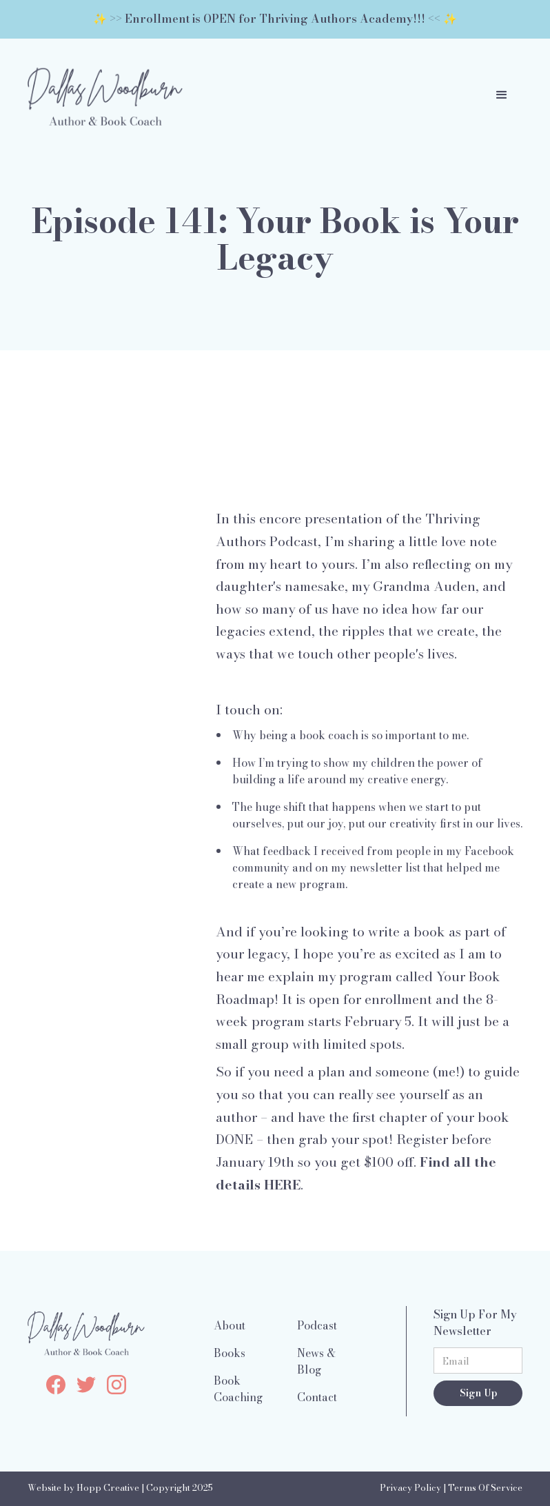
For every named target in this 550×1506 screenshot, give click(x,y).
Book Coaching (238, 1388)
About (229, 1325)
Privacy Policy (410, 1487)
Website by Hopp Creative (83, 1487)
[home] (105, 95)
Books (229, 1353)
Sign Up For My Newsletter (475, 1322)
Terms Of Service (485, 1487)
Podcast (317, 1325)
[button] (501, 95)
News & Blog (316, 1361)
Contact (317, 1397)
